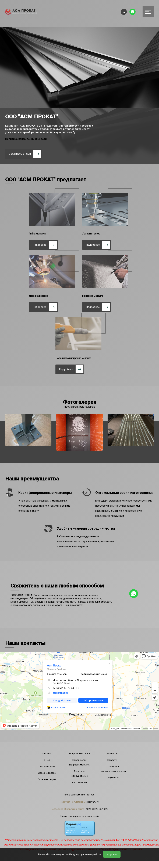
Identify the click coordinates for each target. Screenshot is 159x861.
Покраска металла (79, 753)
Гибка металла (47, 766)
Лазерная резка (47, 772)
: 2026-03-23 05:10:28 (96, 808)
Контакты (112, 753)
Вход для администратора (79, 794)
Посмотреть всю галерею (79, 406)
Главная (47, 753)
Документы (112, 777)
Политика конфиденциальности (26, 139)
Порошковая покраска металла (79, 762)
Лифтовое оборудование (79, 773)
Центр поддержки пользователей (80, 816)
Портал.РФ (93, 801)
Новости (112, 759)
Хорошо (112, 854)
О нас (47, 759)
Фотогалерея (79, 782)
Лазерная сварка (46, 779)
